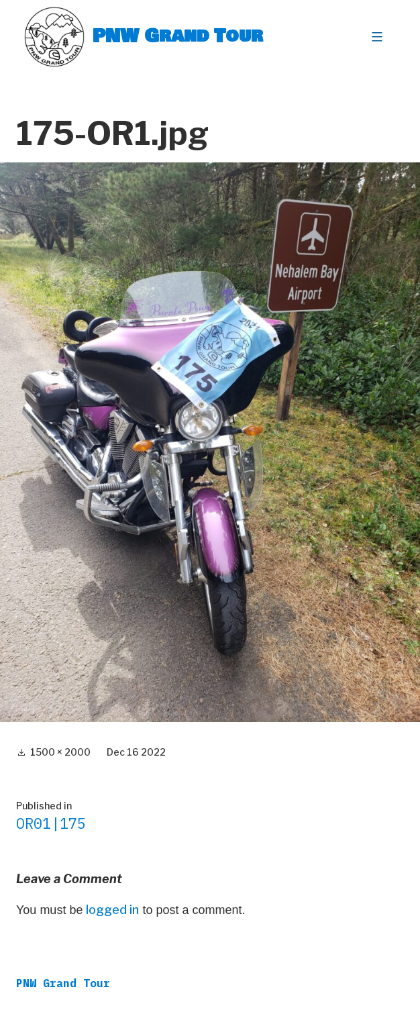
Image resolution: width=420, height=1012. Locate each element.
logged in (112, 910)
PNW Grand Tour (178, 36)
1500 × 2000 (60, 752)
